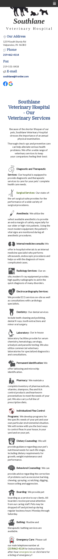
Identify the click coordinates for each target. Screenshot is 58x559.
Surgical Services (25, 192)
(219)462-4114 (16, 548)
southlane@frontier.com (16, 76)
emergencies (26, 551)
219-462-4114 (11, 54)
